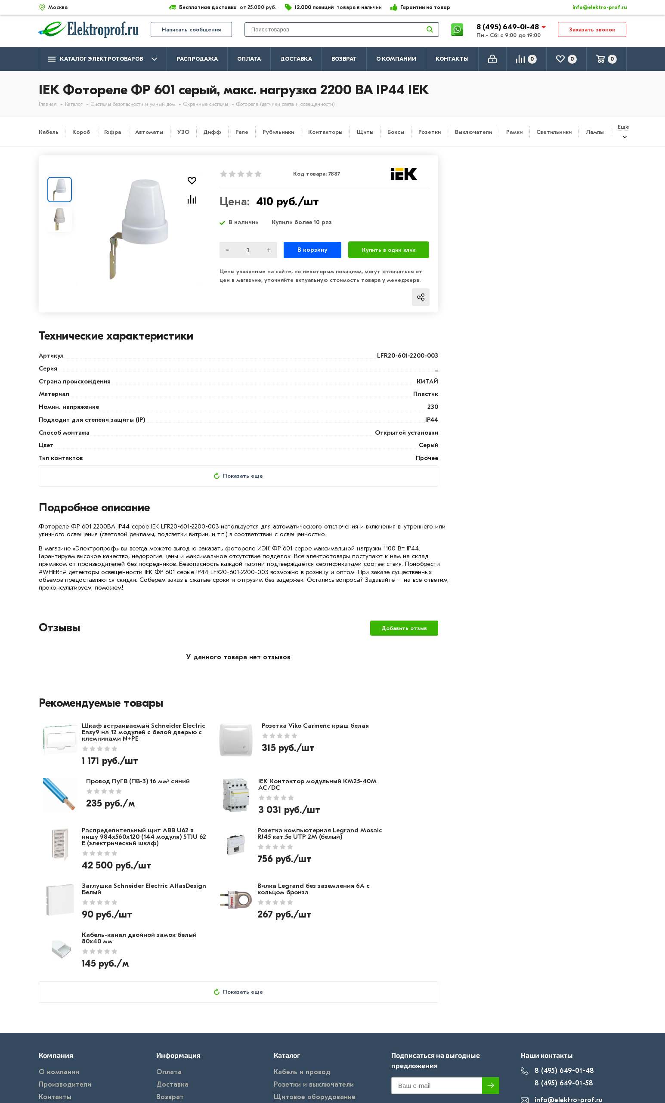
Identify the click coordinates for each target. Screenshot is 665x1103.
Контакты (452, 59)
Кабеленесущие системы (315, 1057)
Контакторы (325, 132)
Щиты (365, 132)
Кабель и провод (302, 1007)
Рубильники (278, 132)
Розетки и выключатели (314, 1020)
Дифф (212, 132)
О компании (396, 59)
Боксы (395, 132)
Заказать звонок (592, 31)
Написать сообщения (191, 31)
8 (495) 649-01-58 (557, 1019)
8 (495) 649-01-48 (508, 28)
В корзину (312, 249)
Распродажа (197, 59)
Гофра (112, 132)
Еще (623, 127)
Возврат (344, 59)
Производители (65, 1020)
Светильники (554, 132)
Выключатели (473, 132)
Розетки (429, 132)
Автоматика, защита (308, 1045)
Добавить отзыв (404, 629)
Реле (241, 132)
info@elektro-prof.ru (595, 7)
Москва (540, 1053)
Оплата (249, 59)
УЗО (183, 132)
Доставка (296, 59)
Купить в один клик (388, 250)
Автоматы (149, 132)
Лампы (595, 132)
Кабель (49, 132)
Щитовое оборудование (315, 1032)
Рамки (514, 132)
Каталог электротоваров (102, 59)
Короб (81, 132)
